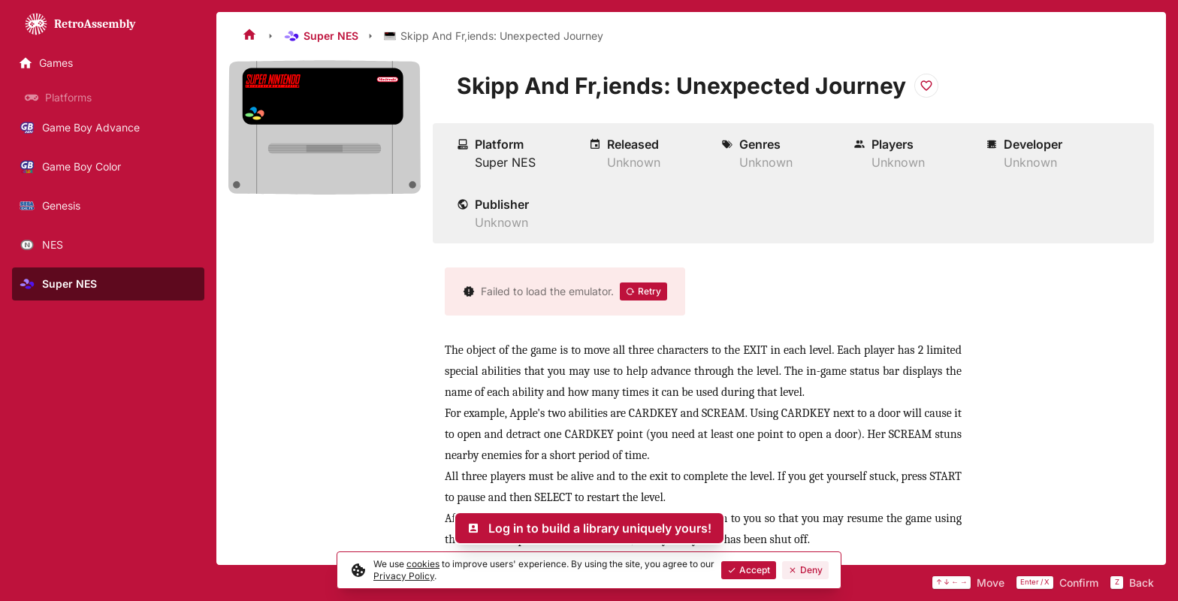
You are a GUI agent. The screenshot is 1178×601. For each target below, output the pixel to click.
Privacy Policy (403, 575)
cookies (422, 563)
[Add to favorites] (926, 85)
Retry (643, 291)
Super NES (320, 36)
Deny (805, 569)
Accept (748, 569)
